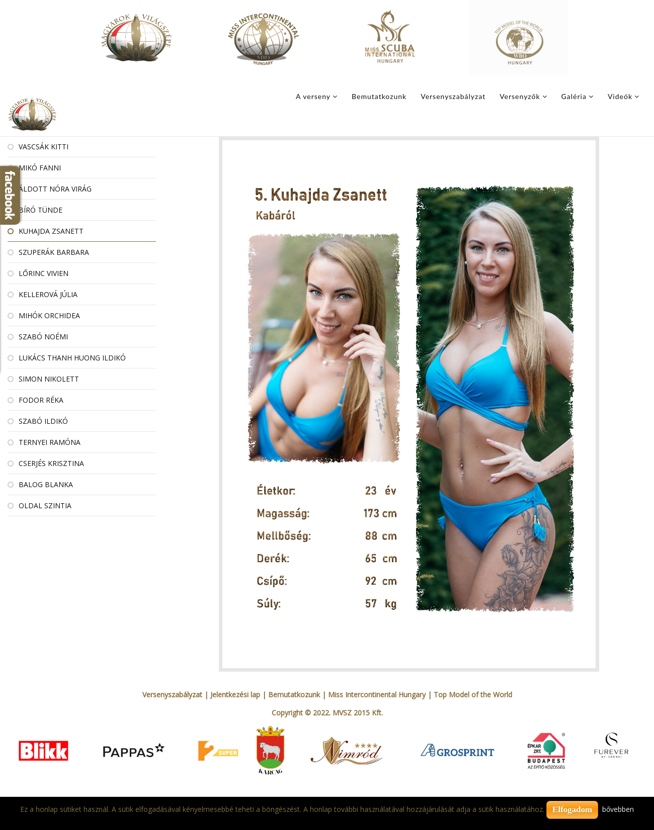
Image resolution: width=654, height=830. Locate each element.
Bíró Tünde (40, 210)
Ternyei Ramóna (49, 442)
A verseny (313, 96)
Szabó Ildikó (43, 421)
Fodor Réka (41, 400)
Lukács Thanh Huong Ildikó (72, 357)
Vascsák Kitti (43, 146)
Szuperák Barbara (54, 252)
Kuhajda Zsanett (51, 231)
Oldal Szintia (45, 505)
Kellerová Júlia (48, 294)
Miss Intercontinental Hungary (377, 694)
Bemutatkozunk (379, 96)
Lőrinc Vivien (43, 273)
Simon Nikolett (49, 379)
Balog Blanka (46, 484)
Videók (620, 96)
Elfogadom (572, 809)
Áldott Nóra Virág (55, 189)
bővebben (618, 809)
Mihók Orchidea (49, 315)
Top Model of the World (473, 694)
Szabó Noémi (43, 336)
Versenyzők (520, 96)
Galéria (574, 96)
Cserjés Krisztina (51, 463)
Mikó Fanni (40, 167)
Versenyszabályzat (453, 96)
